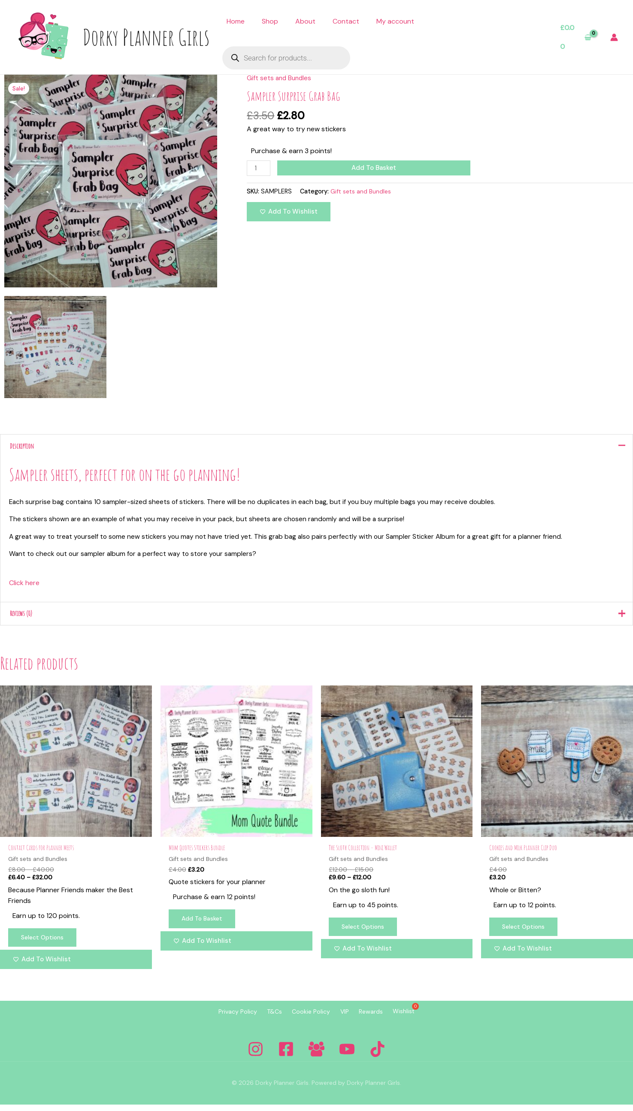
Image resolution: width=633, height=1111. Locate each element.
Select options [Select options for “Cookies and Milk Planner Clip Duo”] (525, 933)
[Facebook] (286, 1055)
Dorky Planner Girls (145, 37)
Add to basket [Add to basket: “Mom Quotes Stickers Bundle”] (204, 925)
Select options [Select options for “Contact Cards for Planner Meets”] (44, 944)
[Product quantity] (259, 168)
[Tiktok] (377, 1055)
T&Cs (263, 1018)
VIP (348, 1018)
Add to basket (375, 167)
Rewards (382, 1018)
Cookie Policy (307, 1018)
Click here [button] (24, 586)
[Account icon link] (614, 37)
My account (395, 21)
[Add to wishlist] (288, 212)
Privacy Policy (219, 1018)
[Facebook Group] (316, 1055)
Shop (270, 21)
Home (236, 21)
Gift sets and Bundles (280, 77)
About (305, 21)
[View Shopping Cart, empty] (575, 37)
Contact (346, 21)
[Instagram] (255, 1055)
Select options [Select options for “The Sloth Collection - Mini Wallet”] (365, 933)
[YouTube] (347, 1055)
